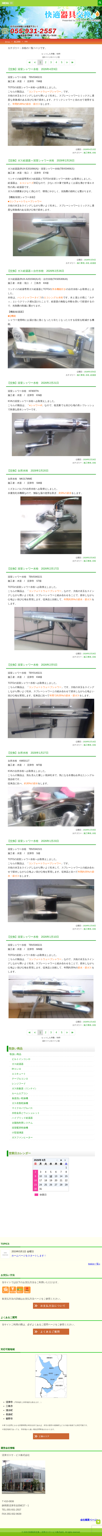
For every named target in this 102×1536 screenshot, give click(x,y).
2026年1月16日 (89, 1022)
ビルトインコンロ (21, 1059)
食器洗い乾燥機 (20, 1098)
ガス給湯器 (17, 1064)
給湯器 (93, 263)
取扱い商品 (15, 1054)
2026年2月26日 (89, 459)
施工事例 (17, 41)
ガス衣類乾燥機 (20, 1103)
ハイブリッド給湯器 (22, 1118)
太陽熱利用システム (22, 1123)
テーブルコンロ (20, 1078)
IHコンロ (16, 1069)
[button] (7, 3)
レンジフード (19, 1083)
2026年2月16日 (89, 742)
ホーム (7, 41)
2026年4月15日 (89, 149)
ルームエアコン (20, 1093)
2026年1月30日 (89, 830)
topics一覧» (94, 1264)
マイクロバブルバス (22, 1108)
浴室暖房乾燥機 (20, 1127)
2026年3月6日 (90, 260)
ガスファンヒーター (22, 1137)
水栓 (94, 153)
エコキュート (19, 1074)
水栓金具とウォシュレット (26, 1113)
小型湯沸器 (17, 1132)
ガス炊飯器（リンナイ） (24, 1088)
